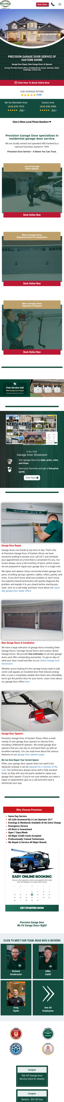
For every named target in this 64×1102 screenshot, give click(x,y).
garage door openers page (31, 754)
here (27, 681)
